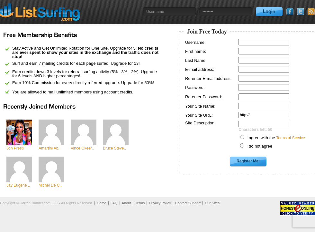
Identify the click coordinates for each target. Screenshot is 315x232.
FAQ (114, 203)
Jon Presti (14, 148)
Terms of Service (290, 138)
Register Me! (248, 161)
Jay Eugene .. (18, 185)
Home (101, 203)
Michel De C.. (50, 185)
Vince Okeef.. (82, 148)
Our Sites (212, 203)
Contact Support (188, 203)
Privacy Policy (160, 203)
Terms (140, 203)
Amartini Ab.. (49, 148)
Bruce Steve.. (114, 148)
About (126, 203)
